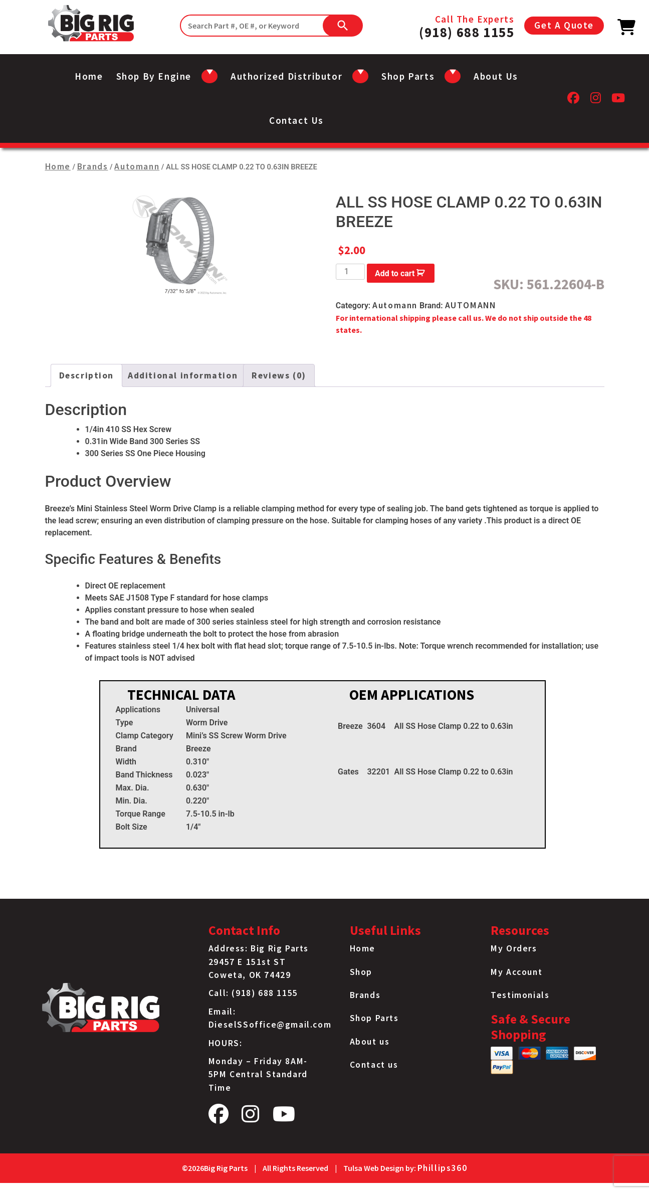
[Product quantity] (350, 272)
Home (89, 76)
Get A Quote (564, 25)
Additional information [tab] (183, 375)
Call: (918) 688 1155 (253, 993)
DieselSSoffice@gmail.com (269, 1024)
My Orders (514, 948)
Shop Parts (374, 1018)
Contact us (296, 120)
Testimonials (520, 995)
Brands (92, 166)
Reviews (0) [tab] (279, 375)
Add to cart (395, 273)
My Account (516, 971)
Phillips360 (442, 1167)
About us (496, 76)
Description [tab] (86, 375)
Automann (136, 166)
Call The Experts (466, 25)
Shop (361, 971)
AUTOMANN (470, 305)
